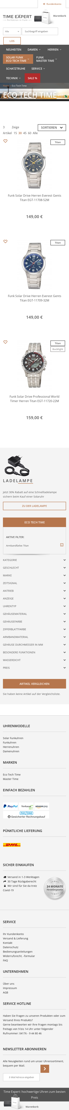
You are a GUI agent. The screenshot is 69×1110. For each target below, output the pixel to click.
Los (12, 41)
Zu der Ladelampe (34, 506)
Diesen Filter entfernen (61, 547)
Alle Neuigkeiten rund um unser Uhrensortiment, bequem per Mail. (33, 1063)
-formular (29, 956)
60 (29, 133)
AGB (5, 992)
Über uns (8, 983)
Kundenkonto (53, 3)
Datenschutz (10, 947)
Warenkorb (59, 15)
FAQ (5, 960)
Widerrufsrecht (12, 956)
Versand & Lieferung (15, 938)
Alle (35, 133)
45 (24, 133)
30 (20, 133)
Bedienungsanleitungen (18, 951)
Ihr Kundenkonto (13, 934)
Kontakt (7, 943)
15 (15, 133)
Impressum (10, 988)
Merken (5, 141)
